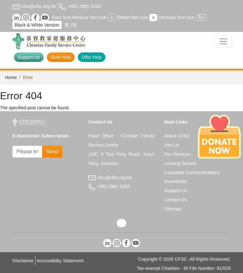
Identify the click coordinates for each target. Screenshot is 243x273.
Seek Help (61, 57)
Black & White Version (37, 24)
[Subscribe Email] (27, 152)
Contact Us (175, 199)
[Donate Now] (219, 136)
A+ (201, 17)
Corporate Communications (192, 172)
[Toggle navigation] (223, 41)
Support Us (29, 57)
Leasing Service (180, 163)
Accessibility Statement (60, 260)
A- (112, 18)
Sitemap (172, 208)
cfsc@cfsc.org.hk (34, 6)
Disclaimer (23, 260)
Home (11, 77)
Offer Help (92, 57)
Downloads (175, 181)
